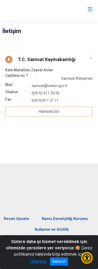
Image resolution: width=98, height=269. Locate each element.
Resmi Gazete (16, 219)
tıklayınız (38, 261)
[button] (49, 59)
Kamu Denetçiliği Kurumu (65, 219)
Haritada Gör (49, 111)
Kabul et (59, 261)
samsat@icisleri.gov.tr (50, 86)
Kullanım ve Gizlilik (52, 229)
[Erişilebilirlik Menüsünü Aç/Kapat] (87, 258)
